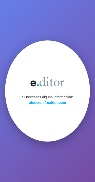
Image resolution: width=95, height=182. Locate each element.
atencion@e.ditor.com (47, 103)
